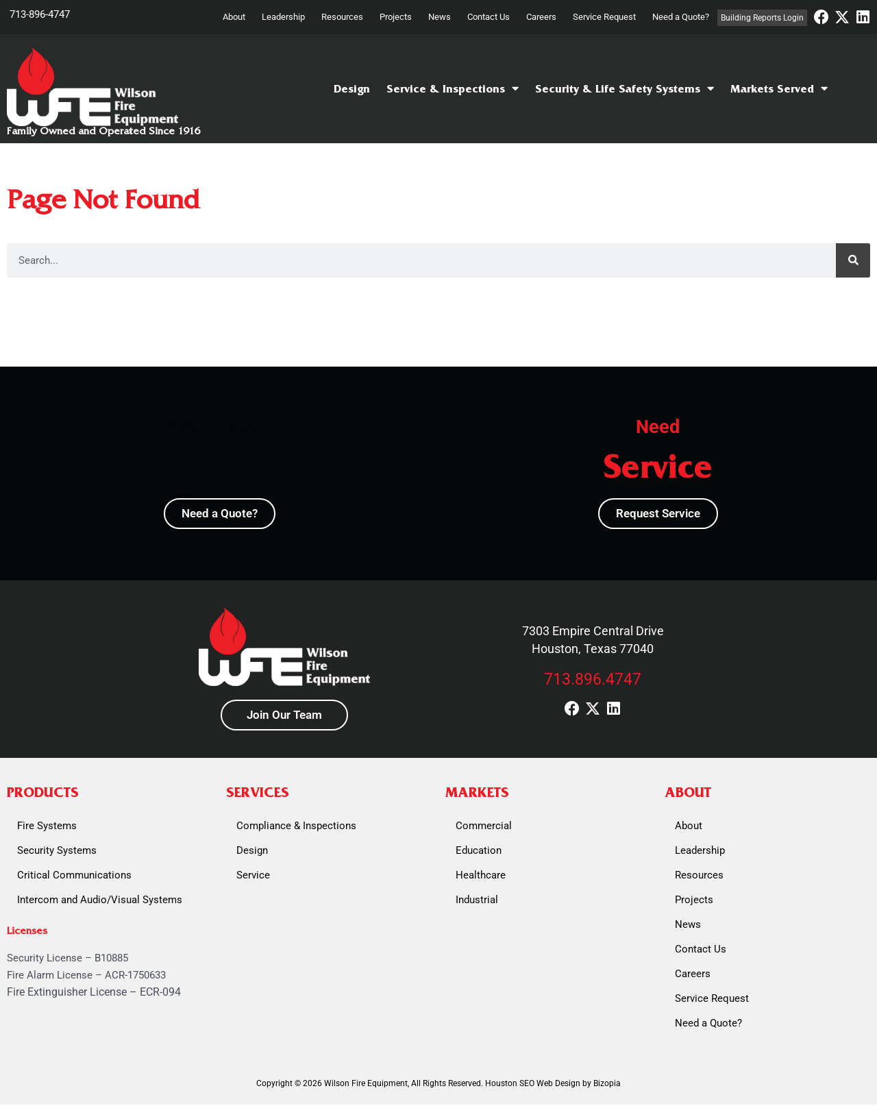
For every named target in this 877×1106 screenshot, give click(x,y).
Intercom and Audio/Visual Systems (99, 901)
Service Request (604, 17)
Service (253, 876)
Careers (541, 17)
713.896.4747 (592, 679)
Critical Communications (74, 876)
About (234, 17)
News (439, 17)
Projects (396, 17)
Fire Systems (47, 827)
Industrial (477, 901)
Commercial (484, 827)
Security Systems (57, 852)
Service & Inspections (452, 88)
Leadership (283, 17)
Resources (342, 17)
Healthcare (481, 876)
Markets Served (779, 88)
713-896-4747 (40, 14)
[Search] (853, 260)
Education (479, 852)
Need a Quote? (680, 17)
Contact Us (488, 17)
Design (352, 88)
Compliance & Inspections (296, 827)
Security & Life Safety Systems (624, 88)
